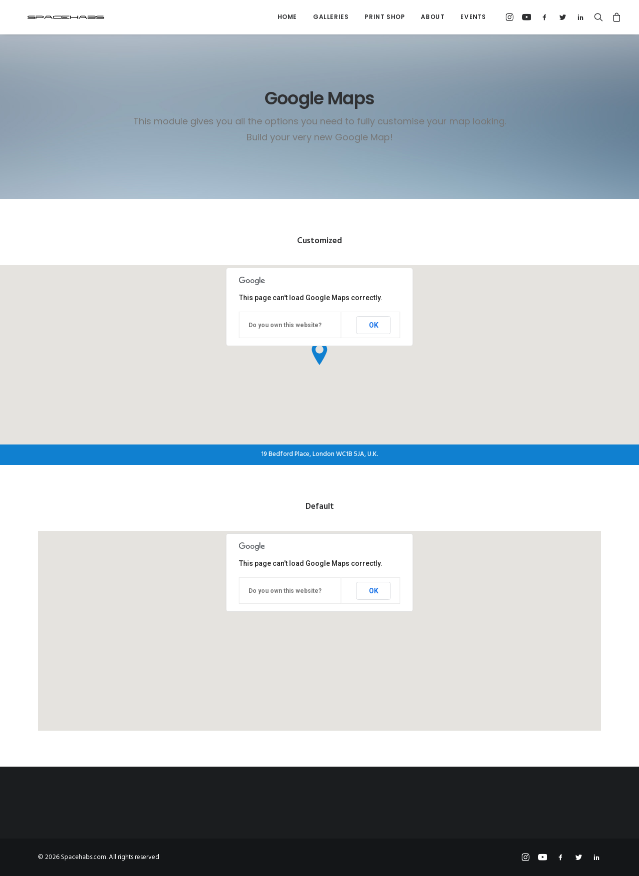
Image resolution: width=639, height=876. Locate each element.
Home (287, 16)
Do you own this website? (285, 325)
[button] (511, 17)
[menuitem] (287, 17)
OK (373, 325)
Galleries (330, 16)
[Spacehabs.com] (57, 16)
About (432, 16)
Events (473, 16)
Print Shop (384, 16)
